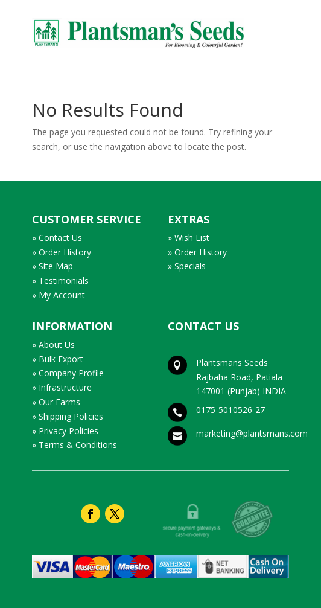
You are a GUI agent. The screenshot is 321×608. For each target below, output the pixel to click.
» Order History (61, 252)
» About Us (53, 344)
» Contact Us (57, 237)
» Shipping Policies (67, 416)
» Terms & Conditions (74, 444)
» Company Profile (68, 373)
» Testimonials (60, 280)
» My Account (58, 295)
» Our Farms (56, 402)
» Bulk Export (57, 359)
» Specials (187, 266)
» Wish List (188, 237)
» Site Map (52, 266)
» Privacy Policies (65, 431)
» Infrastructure (62, 387)
